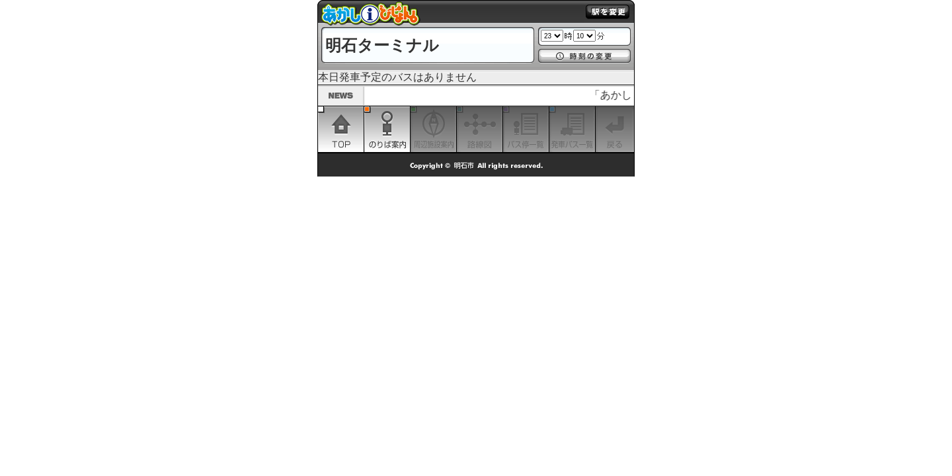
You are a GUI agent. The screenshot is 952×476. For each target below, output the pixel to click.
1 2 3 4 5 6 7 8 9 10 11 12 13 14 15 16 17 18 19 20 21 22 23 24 (552, 36)
